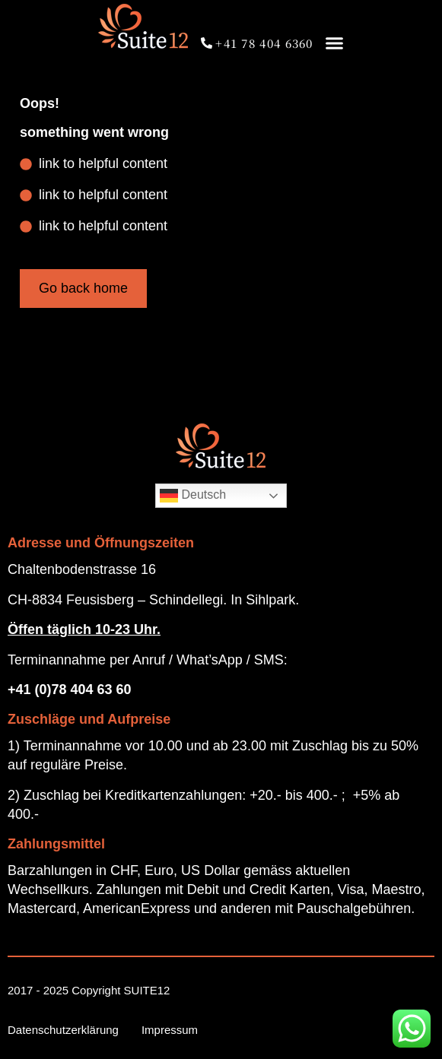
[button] (334, 42)
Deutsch (193, 496)
